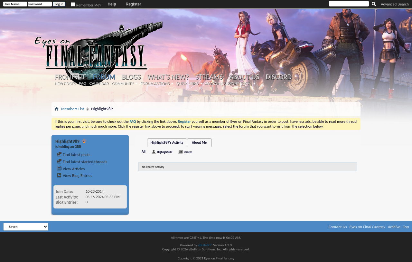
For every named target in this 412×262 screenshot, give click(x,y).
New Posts (65, 83)
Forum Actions (155, 83)
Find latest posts (73, 154)
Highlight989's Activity (167, 143)
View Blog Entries (74, 175)
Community (123, 83)
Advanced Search (395, 4)
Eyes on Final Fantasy (367, 226)
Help (112, 4)
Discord (279, 77)
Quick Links (187, 83)
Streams (209, 77)
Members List (72, 108)
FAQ (82, 83)
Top (406, 226)
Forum (104, 77)
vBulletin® (205, 245)
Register (133, 4)
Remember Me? (86, 5)
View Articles (71, 168)
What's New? (168, 77)
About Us (244, 77)
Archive (394, 226)
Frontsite (70, 77)
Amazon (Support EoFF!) (228, 83)
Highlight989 (164, 152)
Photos (188, 152)
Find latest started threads (82, 161)
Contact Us (338, 226)
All (143, 152)
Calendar (99, 83)
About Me (199, 143)
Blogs (131, 77)
